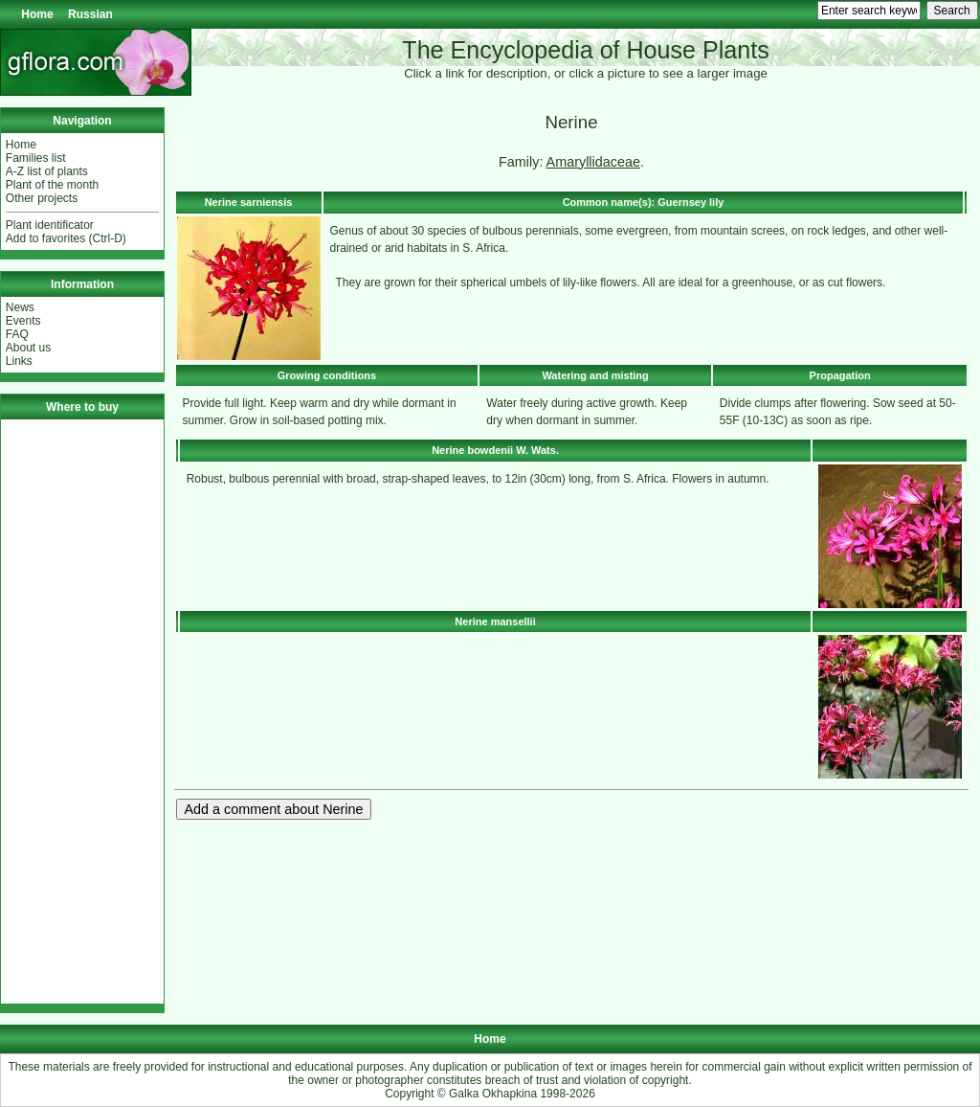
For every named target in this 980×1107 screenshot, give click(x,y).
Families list (36, 158)
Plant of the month (52, 185)
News (20, 307)
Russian (90, 14)
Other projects (42, 198)
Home (37, 14)
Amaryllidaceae (593, 161)
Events (23, 321)
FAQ (17, 334)
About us (28, 347)
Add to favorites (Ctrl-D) (66, 238)
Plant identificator (50, 225)
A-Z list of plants (47, 171)
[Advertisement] (82, 711)
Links (19, 361)
